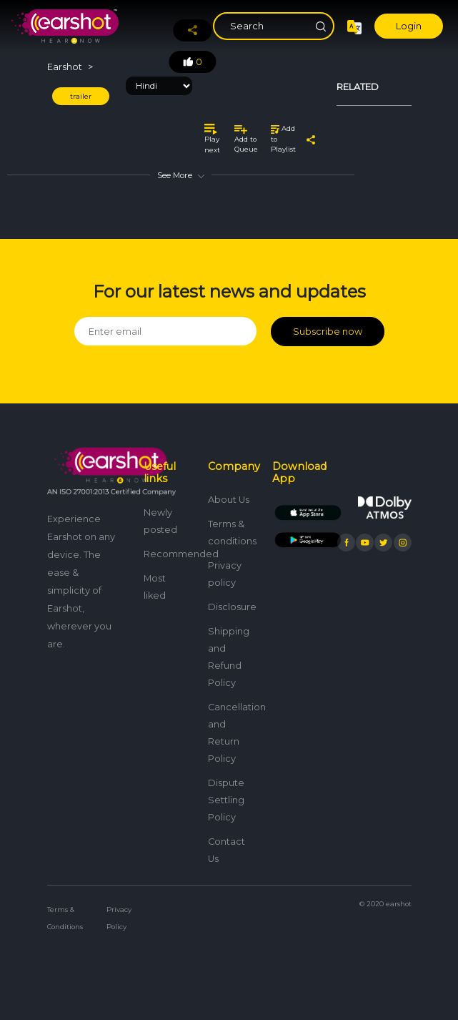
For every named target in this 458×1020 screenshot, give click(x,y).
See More (180, 175)
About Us (228, 499)
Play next (212, 139)
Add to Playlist (283, 138)
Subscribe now (327, 331)
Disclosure (232, 607)
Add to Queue (246, 139)
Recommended (181, 554)
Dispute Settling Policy (226, 800)
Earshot (64, 67)
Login (409, 26)
